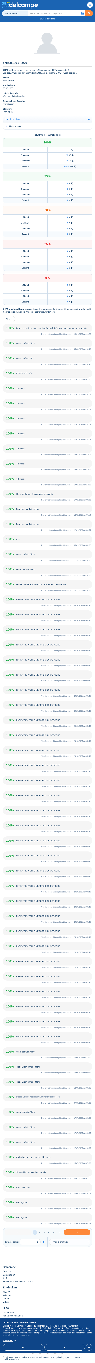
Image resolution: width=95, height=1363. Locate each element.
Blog (6, 1292)
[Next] (77, 1232)
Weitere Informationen (46, 1341)
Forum (6, 1298)
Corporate (9, 1275)
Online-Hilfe (8, 1312)
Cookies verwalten (11, 1359)
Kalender (7, 1295)
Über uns (7, 1271)
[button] (82, 13)
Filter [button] (8, 319)
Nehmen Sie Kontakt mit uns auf (18, 1281)
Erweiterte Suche (47, 19)
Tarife (5, 1278)
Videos (6, 1302)
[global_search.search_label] (56, 13)
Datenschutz (79, 1357)
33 (60, 1232)
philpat (61, 334)
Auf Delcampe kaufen (13, 1316)
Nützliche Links (12, 119)
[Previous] (18, 1232)
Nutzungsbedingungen (59, 1357)
